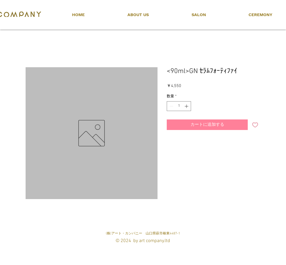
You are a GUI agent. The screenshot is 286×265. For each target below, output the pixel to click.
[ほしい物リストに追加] (255, 124)
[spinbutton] (179, 106)
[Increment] (187, 106)
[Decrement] (171, 106)
